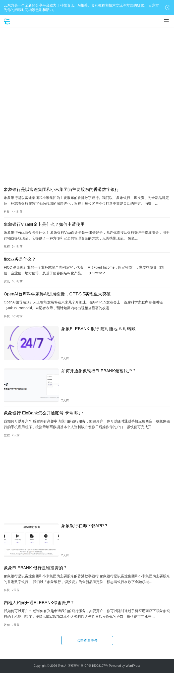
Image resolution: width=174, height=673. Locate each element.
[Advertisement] (87, 68)
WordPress (133, 665)
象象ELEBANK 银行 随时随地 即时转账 (98, 328)
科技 (7, 211)
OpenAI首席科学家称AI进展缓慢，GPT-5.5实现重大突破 (57, 294)
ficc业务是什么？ (20, 259)
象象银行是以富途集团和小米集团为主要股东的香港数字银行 (61, 189)
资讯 (7, 281)
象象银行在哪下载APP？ (84, 525)
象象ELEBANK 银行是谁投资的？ (35, 568)
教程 (7, 246)
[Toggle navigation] (166, 21)
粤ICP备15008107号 (94, 665)
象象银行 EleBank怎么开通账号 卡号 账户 (43, 413)
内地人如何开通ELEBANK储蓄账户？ (39, 602)
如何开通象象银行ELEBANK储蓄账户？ (98, 371)
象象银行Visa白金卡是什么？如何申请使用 (44, 224)
